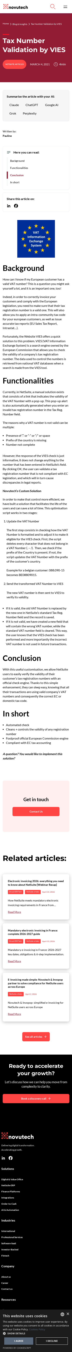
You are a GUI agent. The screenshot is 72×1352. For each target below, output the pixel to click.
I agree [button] (18, 1341)
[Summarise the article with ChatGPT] (32, 105)
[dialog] (36, 1331)
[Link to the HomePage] (14, 6)
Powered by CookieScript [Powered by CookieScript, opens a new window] (17, 1347)
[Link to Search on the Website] (52, 6)
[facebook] (11, 1158)
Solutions (7, 1168)
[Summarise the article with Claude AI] (14, 105)
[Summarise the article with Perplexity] (29, 113)
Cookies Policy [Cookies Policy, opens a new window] (37, 1329)
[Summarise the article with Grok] (13, 113)
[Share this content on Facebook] (16, 206)
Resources (8, 1299)
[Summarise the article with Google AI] (51, 105)
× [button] (67, 1314)
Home (6, 23)
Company (7, 1266)
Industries (8, 1220)
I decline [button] (52, 1341)
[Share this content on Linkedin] (9, 206)
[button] (65, 6)
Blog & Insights (19, 24)
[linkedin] (3, 1158)
